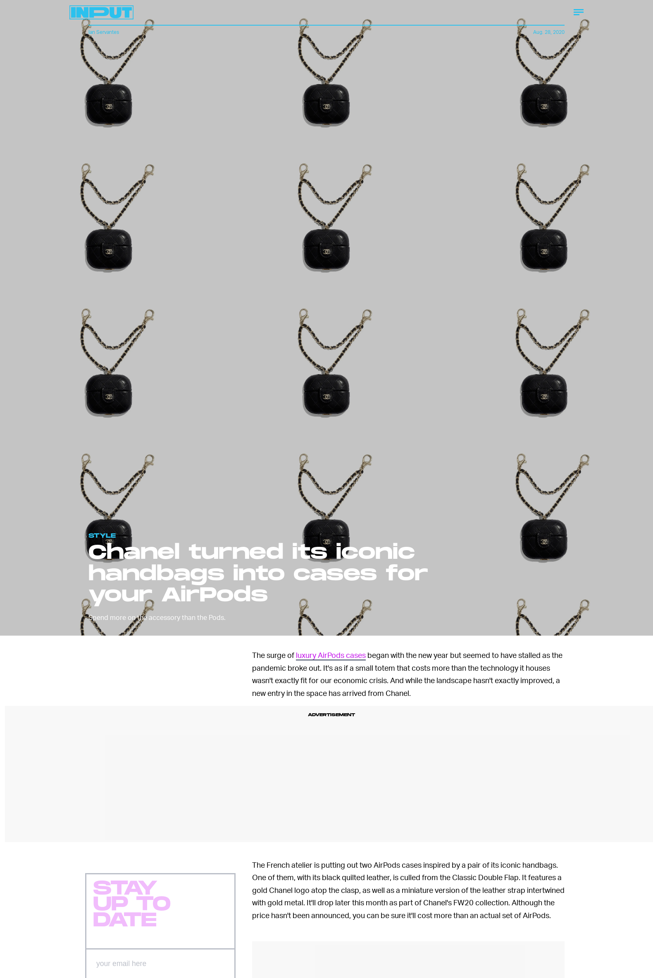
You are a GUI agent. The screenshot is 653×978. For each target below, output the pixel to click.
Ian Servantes (103, 32)
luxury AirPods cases (331, 655)
